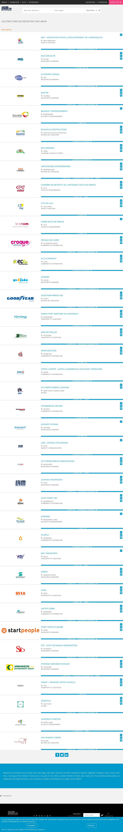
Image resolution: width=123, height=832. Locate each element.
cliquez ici (41, 829)
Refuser (91, 825)
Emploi (4, 2)
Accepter (31, 825)
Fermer (122, 818)
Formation (14, 2)
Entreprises (34, 2)
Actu (24, 2)
